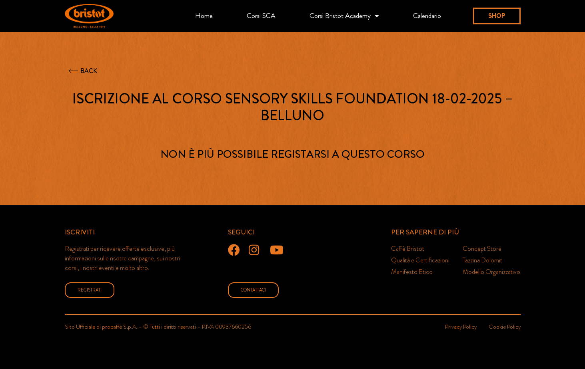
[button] (497, 16)
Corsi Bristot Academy (344, 16)
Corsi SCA (261, 16)
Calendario (427, 16)
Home (204, 16)
